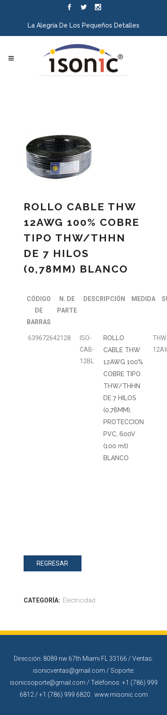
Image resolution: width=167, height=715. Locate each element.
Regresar (52, 563)
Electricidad (79, 600)
